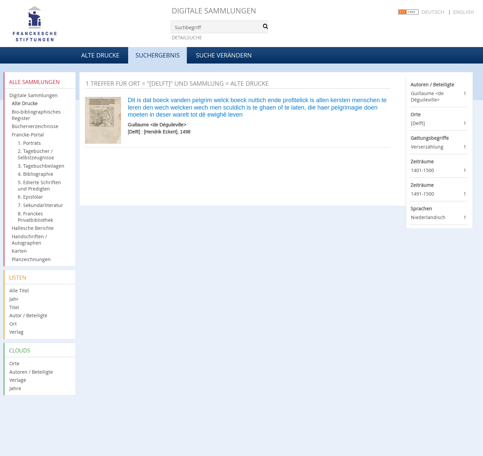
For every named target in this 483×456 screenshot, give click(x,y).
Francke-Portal (28, 134)
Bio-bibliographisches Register (36, 115)
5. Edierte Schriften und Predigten (39, 185)
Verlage (17, 380)
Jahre (15, 388)
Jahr (13, 299)
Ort (13, 324)
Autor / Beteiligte (28, 315)
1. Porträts (29, 143)
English (463, 12)
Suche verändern (224, 55)
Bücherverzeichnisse (35, 126)
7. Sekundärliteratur (40, 205)
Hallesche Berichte (33, 228)
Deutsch (433, 12)
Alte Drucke (100, 55)
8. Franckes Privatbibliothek (35, 216)
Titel (14, 307)
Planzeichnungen (31, 259)
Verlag (16, 332)
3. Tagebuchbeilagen (41, 166)
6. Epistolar (30, 197)
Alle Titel (19, 290)
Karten (19, 251)
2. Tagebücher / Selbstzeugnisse (36, 154)
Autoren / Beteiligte (31, 372)
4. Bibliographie (35, 174)
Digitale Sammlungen (214, 10)
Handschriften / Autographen (29, 239)
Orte (14, 363)
